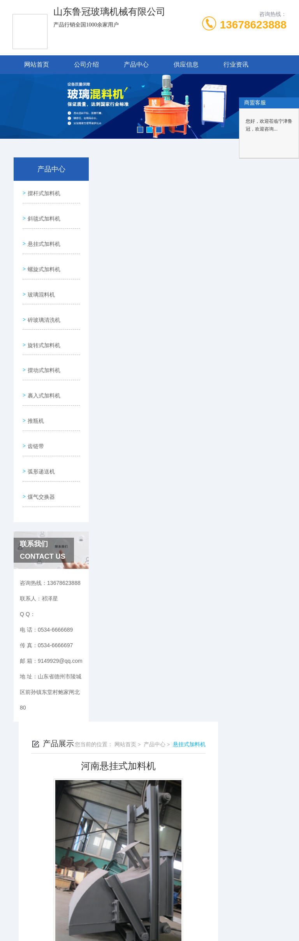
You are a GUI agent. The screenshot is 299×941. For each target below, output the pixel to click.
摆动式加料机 (42, 347)
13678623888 (253, 25)
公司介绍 (86, 64)
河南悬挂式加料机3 (151, 417)
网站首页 (36, 64)
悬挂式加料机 (42, 236)
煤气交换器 (40, 458)
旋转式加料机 (42, 325)
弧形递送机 (40, 436)
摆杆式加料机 (42, 192)
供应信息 (186, 64)
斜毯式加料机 (42, 214)
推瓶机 (34, 391)
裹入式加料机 (42, 369)
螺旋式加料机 (42, 258)
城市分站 (21, 862)
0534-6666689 (90, 775)
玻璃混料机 (40, 280)
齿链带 (34, 414)
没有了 (136, 404)
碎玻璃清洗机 (42, 303)
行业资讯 (235, 64)
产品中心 (136, 64)
